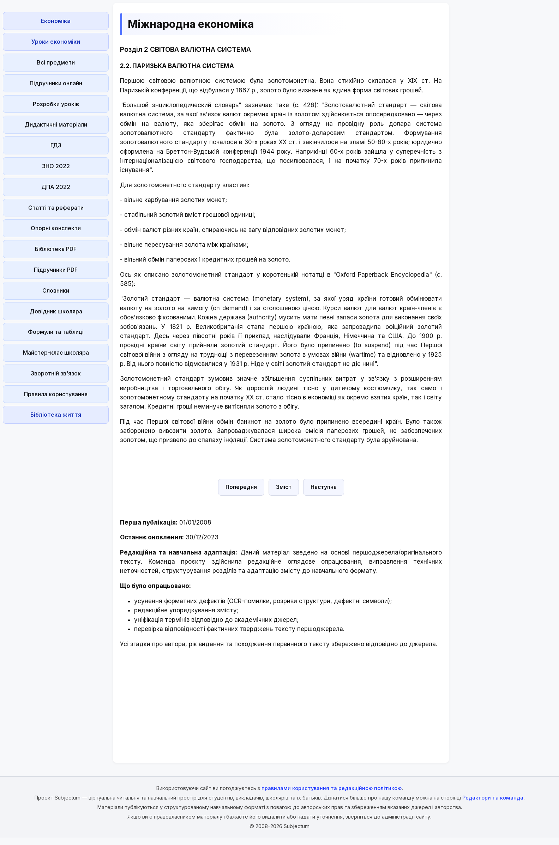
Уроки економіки (55, 41)
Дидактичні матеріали (56, 124)
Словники (55, 290)
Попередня (241, 487)
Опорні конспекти (56, 228)
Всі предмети (56, 62)
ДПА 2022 (55, 186)
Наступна (324, 487)
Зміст (283, 487)
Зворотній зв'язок (56, 373)
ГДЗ (55, 145)
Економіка (56, 20)
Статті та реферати (56, 207)
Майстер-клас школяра (56, 352)
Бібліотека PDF (56, 248)
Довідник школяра (56, 311)
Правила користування (56, 394)
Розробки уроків (56, 104)
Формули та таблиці (56, 331)
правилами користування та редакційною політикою (332, 788)
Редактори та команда (492, 798)
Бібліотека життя (55, 414)
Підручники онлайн (56, 83)
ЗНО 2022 (56, 166)
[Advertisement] (56, 532)
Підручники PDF (56, 269)
